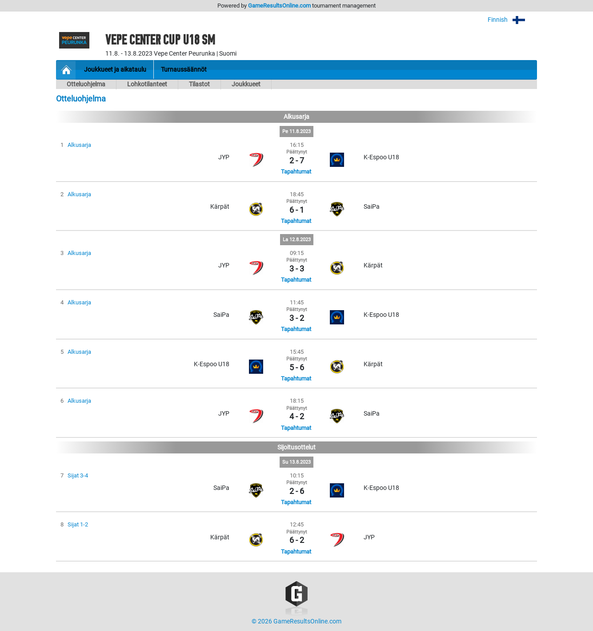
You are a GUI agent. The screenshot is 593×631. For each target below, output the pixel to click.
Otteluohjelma (86, 84)
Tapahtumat (296, 171)
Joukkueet (246, 84)
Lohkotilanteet (147, 84)
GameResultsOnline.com (279, 5)
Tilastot (199, 84)
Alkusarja (79, 145)
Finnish (512, 20)
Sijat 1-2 (78, 524)
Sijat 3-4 (78, 475)
